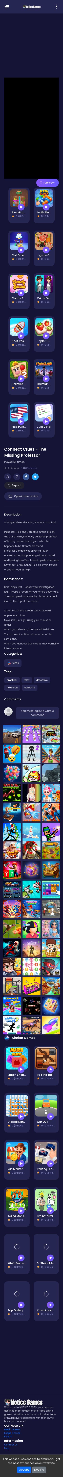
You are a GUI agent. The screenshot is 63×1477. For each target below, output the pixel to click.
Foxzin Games (12, 1429)
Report (14, 485)
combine (29, 687)
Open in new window (23, 496)
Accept (24, 1470)
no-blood (12, 687)
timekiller (12, 680)
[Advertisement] (31, 45)
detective (42, 680)
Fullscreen (47, 182)
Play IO (8, 1436)
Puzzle (13, 663)
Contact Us (10, 1444)
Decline (39, 1470)
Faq (6, 1448)
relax (27, 680)
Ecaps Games (12, 1433)
